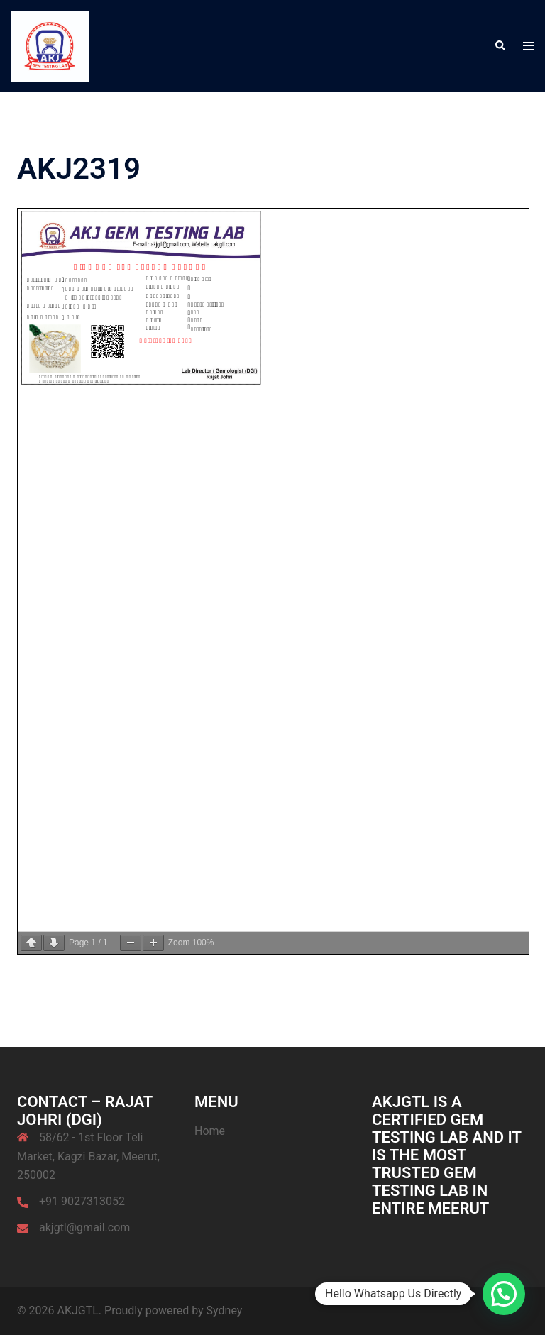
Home (209, 1131)
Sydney (225, 1310)
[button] (499, 46)
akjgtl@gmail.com (84, 1227)
